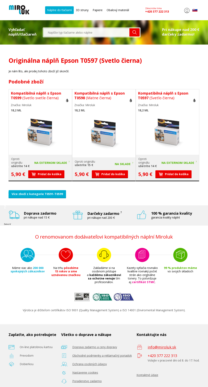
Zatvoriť (7, 224)
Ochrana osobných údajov (89, 364)
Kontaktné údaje (147, 375)
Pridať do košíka (46, 174)
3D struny (82, 10)
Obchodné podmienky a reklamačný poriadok (102, 355)
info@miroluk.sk (162, 347)
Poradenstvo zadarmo (87, 381)
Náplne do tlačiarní (59, 10)
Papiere (98, 10)
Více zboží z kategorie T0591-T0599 (37, 194)
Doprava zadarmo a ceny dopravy (94, 347)
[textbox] (86, 32)
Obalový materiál (118, 10)
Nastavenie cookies (85, 372)
